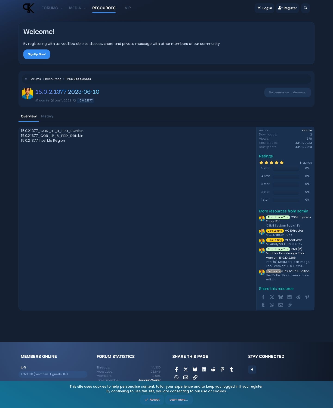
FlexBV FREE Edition (288, 271)
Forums (49, 8)
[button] (61, 8)
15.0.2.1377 (86, 100)
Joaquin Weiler (149, 380)
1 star (265, 200)
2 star (265, 192)
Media (75, 8)
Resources (104, 8)
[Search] (305, 8)
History (47, 116)
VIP (128, 8)
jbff (23, 367)
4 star (265, 176)
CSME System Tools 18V (288, 219)
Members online (39, 356)
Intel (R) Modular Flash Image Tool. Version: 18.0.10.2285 (285, 253)
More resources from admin (283, 211)
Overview (29, 116)
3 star (265, 184)
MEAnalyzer (284, 240)
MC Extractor (284, 230)
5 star (265, 168)
